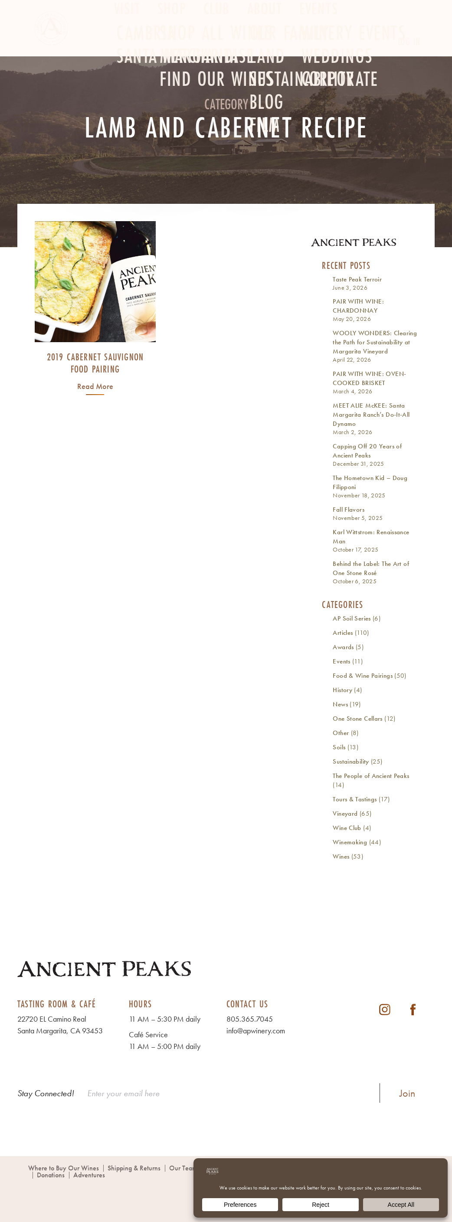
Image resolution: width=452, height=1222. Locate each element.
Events (318, 42)
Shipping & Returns (134, 1168)
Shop (171, 42)
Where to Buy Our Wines (63, 1168)
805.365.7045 (249, 1019)
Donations (51, 1175)
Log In (409, 41)
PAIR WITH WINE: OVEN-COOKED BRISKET (369, 378)
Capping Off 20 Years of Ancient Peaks (367, 451)
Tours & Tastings (355, 799)
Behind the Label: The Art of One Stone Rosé (371, 568)
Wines (341, 856)
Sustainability (351, 761)
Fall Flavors (348, 509)
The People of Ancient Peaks (371, 775)
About (264, 42)
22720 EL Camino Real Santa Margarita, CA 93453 (60, 1025)
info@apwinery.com (255, 1031)
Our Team (183, 1168)
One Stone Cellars (357, 718)
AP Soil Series (351, 618)
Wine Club (347, 827)
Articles (343, 632)
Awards (343, 647)
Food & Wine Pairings (363, 675)
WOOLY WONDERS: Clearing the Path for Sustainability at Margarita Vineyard (375, 342)
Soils (339, 747)
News (340, 704)
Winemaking (350, 842)
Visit (127, 42)
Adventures (89, 1175)
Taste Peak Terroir (357, 279)
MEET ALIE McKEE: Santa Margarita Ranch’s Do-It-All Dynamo (371, 414)
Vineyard (345, 813)
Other (341, 733)
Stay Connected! (45, 1093)
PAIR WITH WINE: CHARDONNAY (358, 306)
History (342, 690)
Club (216, 42)
